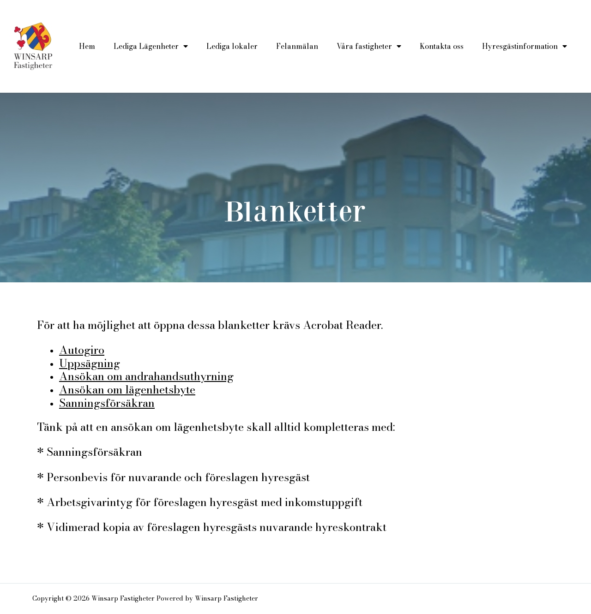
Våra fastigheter (369, 46)
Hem (87, 46)
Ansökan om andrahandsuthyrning (146, 376)
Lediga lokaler (232, 46)
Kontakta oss (442, 46)
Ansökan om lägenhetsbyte (127, 389)
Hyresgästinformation (524, 46)
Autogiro (81, 349)
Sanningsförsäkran (107, 402)
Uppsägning (89, 363)
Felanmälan (297, 46)
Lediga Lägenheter (151, 46)
